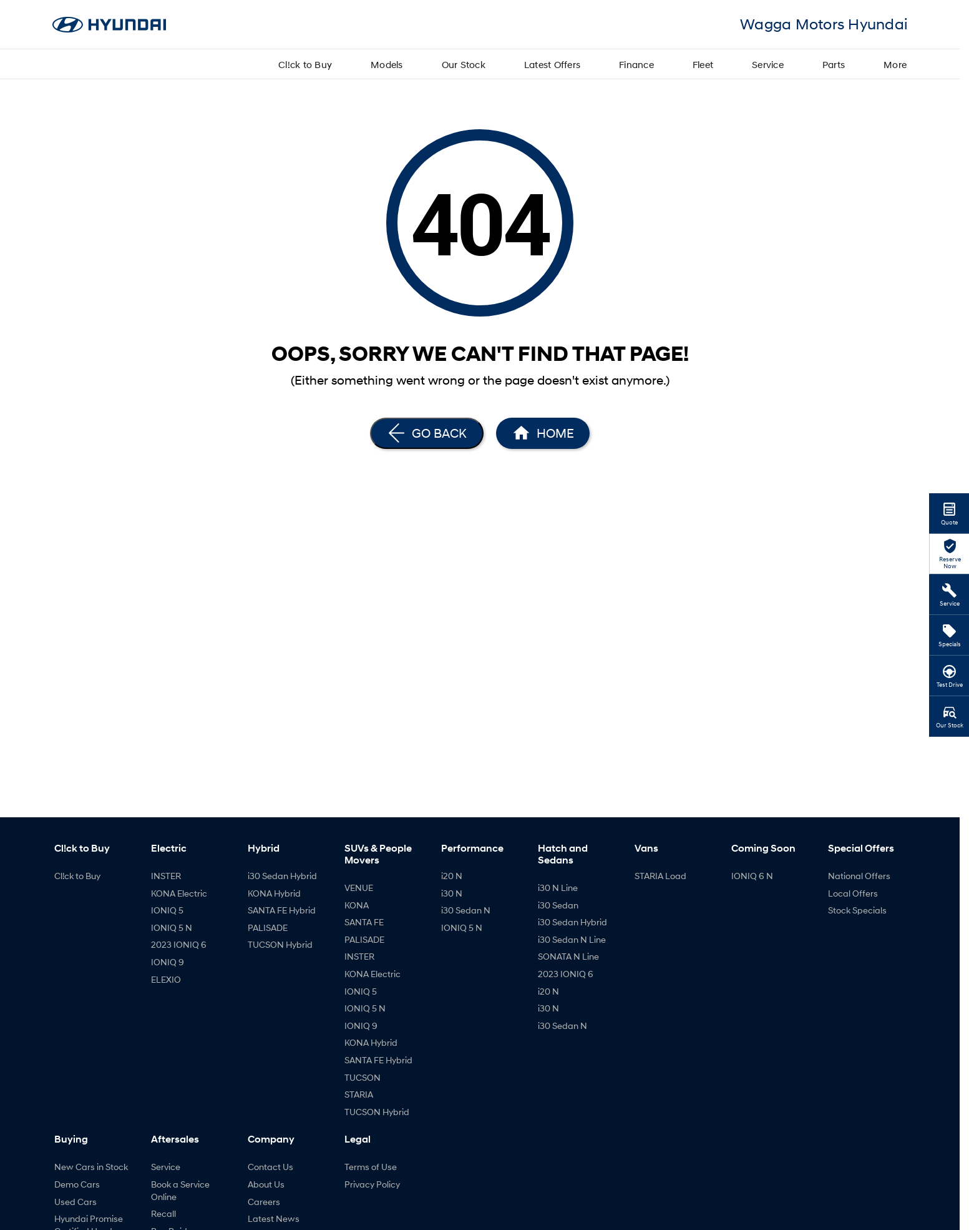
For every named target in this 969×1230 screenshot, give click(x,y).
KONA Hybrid (274, 893)
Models (387, 64)
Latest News (273, 1218)
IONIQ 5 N (171, 927)
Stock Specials (857, 910)
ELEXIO (166, 979)
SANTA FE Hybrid (282, 910)
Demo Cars (77, 1184)
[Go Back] (427, 433)
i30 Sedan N (465, 910)
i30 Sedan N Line (572, 939)
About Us (266, 1184)
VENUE (358, 887)
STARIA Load (660, 875)
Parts (833, 64)
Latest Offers (552, 64)
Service (768, 64)
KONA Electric (179, 893)
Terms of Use (370, 1166)
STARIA (358, 1094)
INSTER (166, 875)
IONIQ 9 (167, 962)
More (895, 64)
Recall (163, 1213)
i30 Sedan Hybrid (282, 875)
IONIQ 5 (167, 910)
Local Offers (853, 893)
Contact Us (270, 1166)
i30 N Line (558, 887)
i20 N (451, 875)
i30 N (451, 893)
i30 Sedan (558, 905)
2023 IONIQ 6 (179, 944)
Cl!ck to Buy (305, 64)
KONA (356, 905)
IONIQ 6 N (752, 875)
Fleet (703, 64)
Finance (636, 64)
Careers (264, 1201)
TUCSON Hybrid (280, 944)
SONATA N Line (568, 956)
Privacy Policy (372, 1184)
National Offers (859, 875)
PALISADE (268, 927)
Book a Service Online (180, 1190)
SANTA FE (364, 922)
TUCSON (362, 1077)
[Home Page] (543, 433)
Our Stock (463, 64)
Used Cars (75, 1201)
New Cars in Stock (91, 1166)
